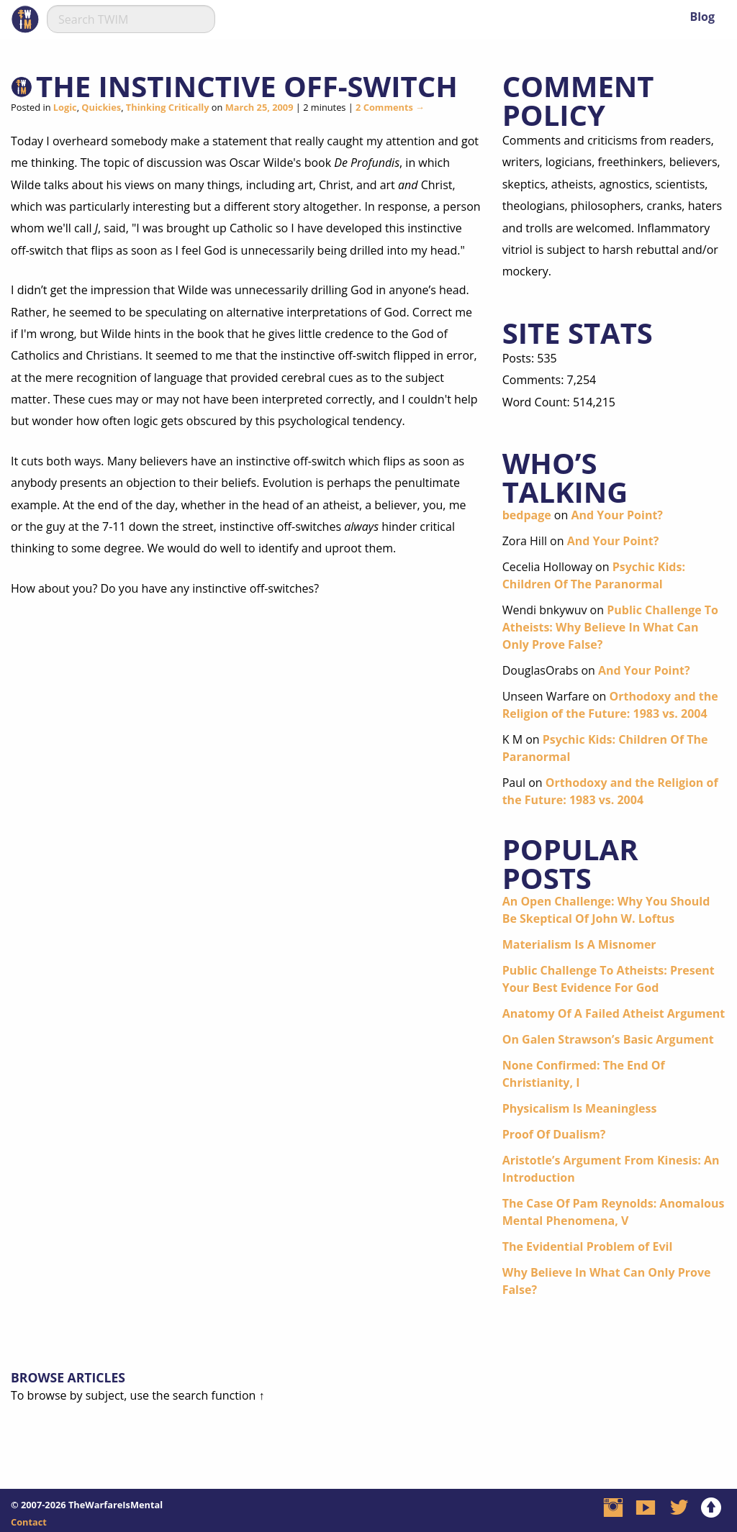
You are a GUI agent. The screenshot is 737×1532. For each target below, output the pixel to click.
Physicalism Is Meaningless (579, 1108)
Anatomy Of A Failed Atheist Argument (613, 1013)
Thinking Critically (167, 107)
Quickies (101, 107)
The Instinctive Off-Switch (247, 86)
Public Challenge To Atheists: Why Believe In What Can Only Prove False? (610, 627)
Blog (702, 16)
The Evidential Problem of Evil (587, 1246)
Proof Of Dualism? (554, 1134)
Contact (29, 1521)
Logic (65, 107)
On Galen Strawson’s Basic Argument (608, 1039)
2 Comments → (390, 107)
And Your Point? (617, 515)
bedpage (526, 515)
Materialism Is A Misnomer (579, 944)
